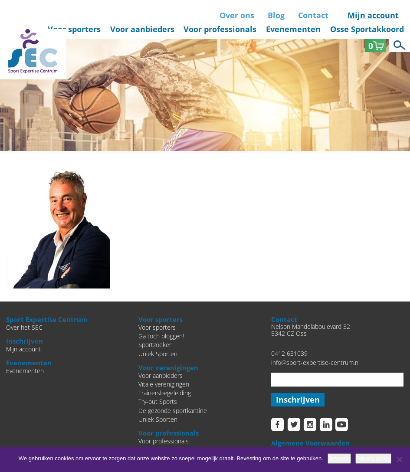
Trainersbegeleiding (164, 393)
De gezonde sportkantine (172, 411)
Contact (313, 15)
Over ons (237, 15)
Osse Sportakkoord (367, 29)
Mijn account (373, 15)
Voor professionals (220, 29)
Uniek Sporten (157, 354)
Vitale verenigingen (163, 384)
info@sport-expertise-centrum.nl (315, 363)
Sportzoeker (154, 345)
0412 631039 (289, 353)
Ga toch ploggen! (161, 336)
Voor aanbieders (142, 29)
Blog (276, 15)
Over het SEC (24, 327)
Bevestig (339, 458)
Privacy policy (373, 458)
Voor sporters (74, 29)
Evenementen (293, 29)
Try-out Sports (157, 402)
